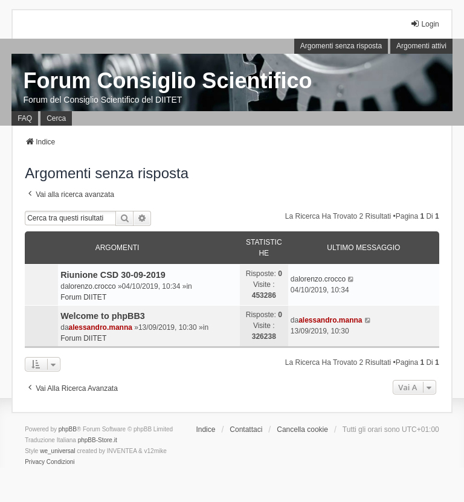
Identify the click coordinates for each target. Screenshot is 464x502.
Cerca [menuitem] (56, 118)
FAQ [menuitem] (25, 118)
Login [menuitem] (424, 23)
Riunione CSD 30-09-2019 (113, 275)
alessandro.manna (100, 327)
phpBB (68, 429)
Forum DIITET (83, 297)
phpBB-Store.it (97, 440)
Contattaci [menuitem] (246, 429)
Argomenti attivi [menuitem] (421, 46)
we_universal (57, 451)
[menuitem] (35, 462)
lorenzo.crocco (92, 286)
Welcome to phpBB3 (102, 316)
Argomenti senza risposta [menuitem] (341, 46)
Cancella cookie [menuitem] (302, 429)
